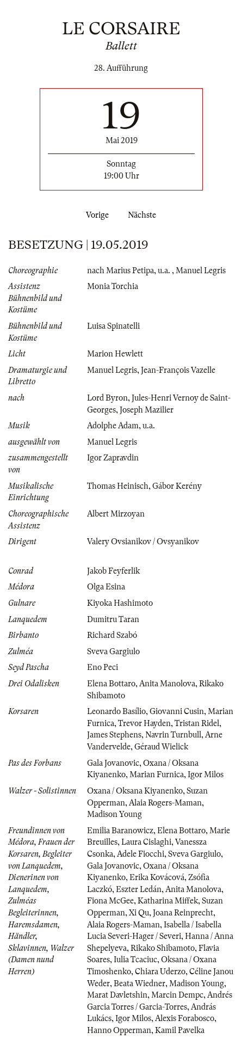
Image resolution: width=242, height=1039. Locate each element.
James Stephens (114, 734)
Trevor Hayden (144, 723)
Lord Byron (107, 398)
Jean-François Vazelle (178, 370)
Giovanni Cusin (177, 711)
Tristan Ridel (197, 723)
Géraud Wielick (161, 746)
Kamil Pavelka (179, 1030)
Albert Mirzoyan (116, 513)
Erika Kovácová (156, 877)
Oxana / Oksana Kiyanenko (135, 790)
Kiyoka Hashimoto (120, 603)
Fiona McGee (110, 900)
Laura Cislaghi (146, 842)
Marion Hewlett (115, 353)
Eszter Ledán (139, 889)
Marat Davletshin (117, 995)
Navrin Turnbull (173, 734)
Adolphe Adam (113, 425)
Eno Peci (102, 667)
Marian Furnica (156, 774)
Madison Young (114, 814)
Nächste (144, 215)
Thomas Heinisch (117, 486)
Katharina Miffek (168, 900)
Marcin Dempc (177, 995)
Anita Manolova (167, 683)
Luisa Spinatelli (113, 326)
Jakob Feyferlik (113, 571)
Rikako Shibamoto (163, 948)
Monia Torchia (112, 286)
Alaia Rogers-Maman (165, 802)
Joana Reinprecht (183, 912)
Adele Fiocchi (140, 854)
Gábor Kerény (177, 486)
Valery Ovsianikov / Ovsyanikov (143, 541)
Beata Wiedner (139, 983)
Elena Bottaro (111, 683)
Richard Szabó (112, 635)
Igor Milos (206, 774)
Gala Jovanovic (113, 763)
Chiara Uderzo (160, 971)
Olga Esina (106, 586)
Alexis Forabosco (184, 1018)
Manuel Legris (201, 270)
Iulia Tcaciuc (135, 959)
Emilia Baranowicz (120, 830)
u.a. (165, 270)
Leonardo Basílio (116, 711)
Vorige (95, 215)
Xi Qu (139, 912)
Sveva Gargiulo (113, 651)
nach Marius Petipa (120, 270)
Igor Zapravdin (113, 457)
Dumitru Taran (113, 619)
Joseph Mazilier (146, 409)
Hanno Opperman (119, 1030)
